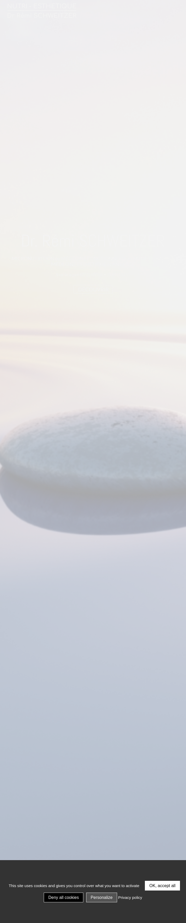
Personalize (102, 897)
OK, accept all (162, 885)
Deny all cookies (63, 897)
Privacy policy (130, 897)
